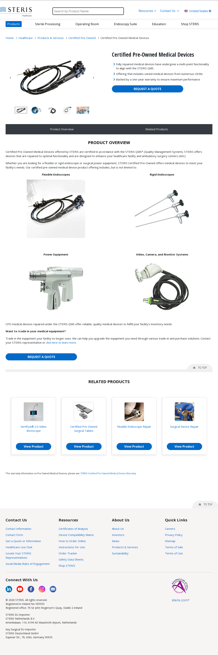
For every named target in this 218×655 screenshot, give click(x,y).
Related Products (156, 129)
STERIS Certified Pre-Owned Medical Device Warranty (108, 473)
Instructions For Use (72, 547)
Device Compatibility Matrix (76, 535)
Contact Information (18, 529)
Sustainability (120, 553)
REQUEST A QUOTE (147, 89)
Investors (118, 535)
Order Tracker (68, 553)
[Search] (88, 11)
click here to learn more (61, 342)
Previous (10, 78)
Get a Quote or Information (23, 541)
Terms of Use (174, 553)
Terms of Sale (174, 547)
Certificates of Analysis (73, 529)
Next (93, 78)
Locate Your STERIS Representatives (18, 555)
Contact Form (14, 535)
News (115, 541)
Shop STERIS (67, 565)
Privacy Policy (174, 535)
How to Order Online (72, 541)
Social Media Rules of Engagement (28, 564)
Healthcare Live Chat (19, 547)
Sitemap (170, 541)
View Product (34, 446)
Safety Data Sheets (71, 559)
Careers (170, 529)
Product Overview (62, 129)
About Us (118, 529)
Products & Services (125, 547)
